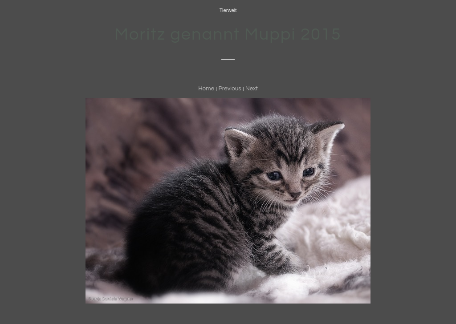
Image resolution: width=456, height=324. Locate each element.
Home (206, 88)
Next (251, 88)
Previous (229, 88)
